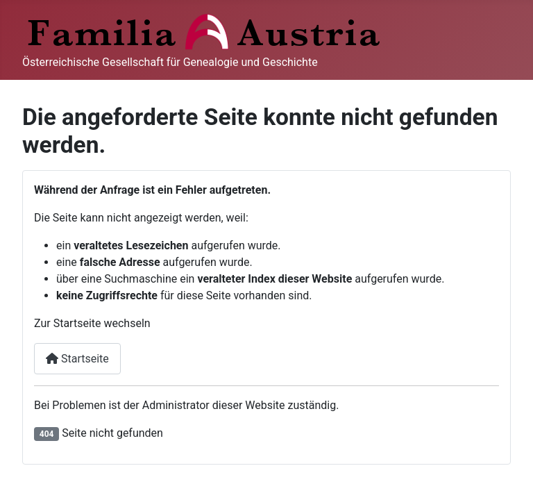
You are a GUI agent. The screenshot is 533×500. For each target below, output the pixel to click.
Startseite (77, 358)
